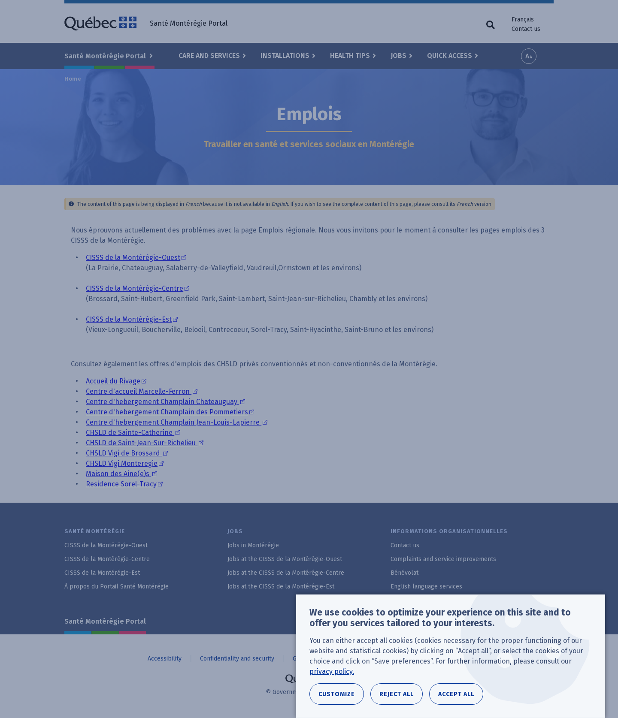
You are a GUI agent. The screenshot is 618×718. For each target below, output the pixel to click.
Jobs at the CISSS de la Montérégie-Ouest (284, 559)
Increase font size (528, 56)
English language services (426, 586)
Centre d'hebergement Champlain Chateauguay (162, 402)
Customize (336, 694)
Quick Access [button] (449, 55)
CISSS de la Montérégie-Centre (134, 288)
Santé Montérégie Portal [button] (106, 56)
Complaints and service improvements (443, 559)
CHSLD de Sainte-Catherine (130, 432)
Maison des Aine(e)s (118, 474)
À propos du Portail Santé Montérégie (116, 586)
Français (523, 19)
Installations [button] (285, 55)
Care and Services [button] (209, 55)
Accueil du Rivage (113, 381)
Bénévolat (404, 572)
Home (73, 78)
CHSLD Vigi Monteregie (122, 463)
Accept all (456, 694)
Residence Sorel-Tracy (121, 484)
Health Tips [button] (350, 55)
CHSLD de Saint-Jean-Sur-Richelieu (141, 443)
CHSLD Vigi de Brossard (124, 453)
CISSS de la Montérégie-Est (129, 319)
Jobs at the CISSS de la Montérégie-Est (280, 586)
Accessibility (165, 658)
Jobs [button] (398, 55)
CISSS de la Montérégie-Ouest (133, 257)
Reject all (396, 694)
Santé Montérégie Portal (105, 621)
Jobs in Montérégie (253, 545)
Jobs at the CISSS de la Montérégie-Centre (285, 572)
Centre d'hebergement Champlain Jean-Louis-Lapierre (173, 422)
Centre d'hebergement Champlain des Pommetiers (167, 412)
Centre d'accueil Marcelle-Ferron (138, 391)
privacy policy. (331, 671)
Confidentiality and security (237, 658)
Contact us (526, 29)
